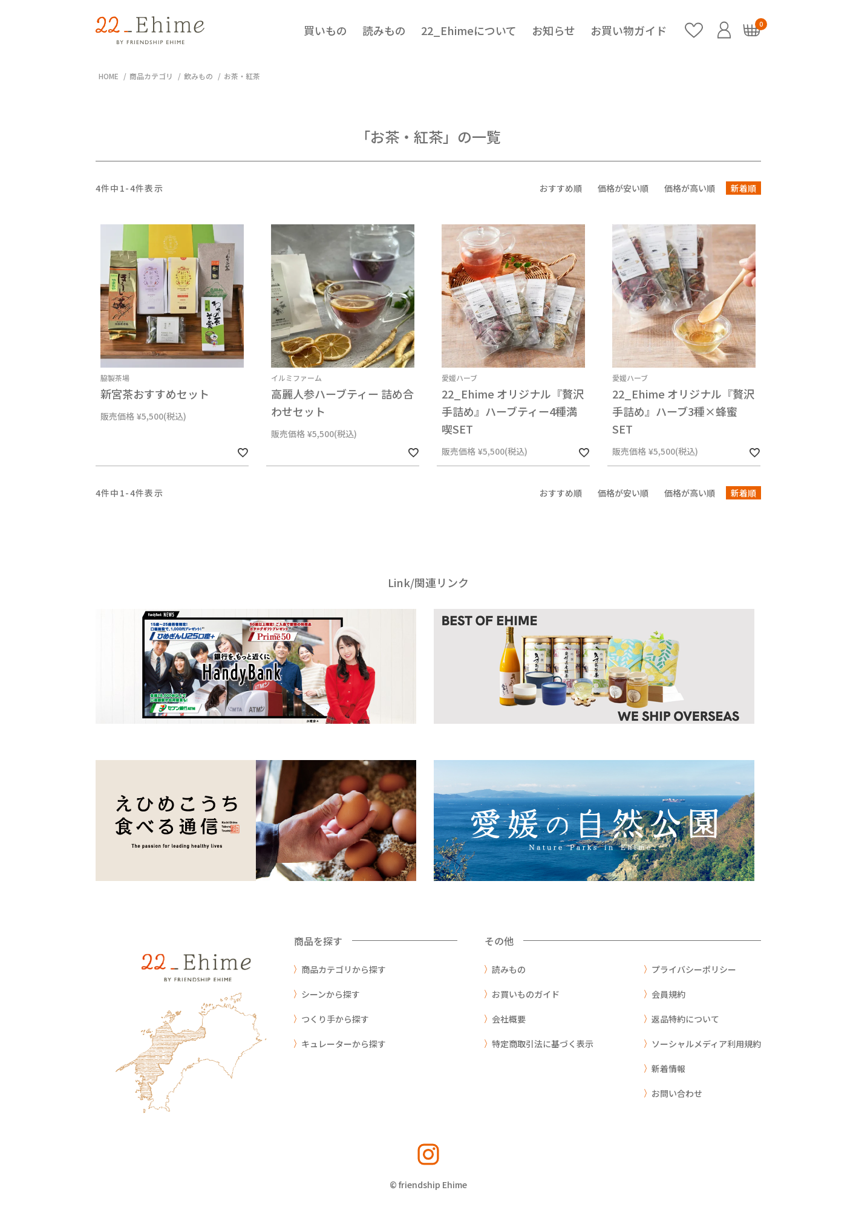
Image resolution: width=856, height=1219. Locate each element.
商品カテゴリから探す (343, 969)
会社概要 (509, 1019)
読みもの (384, 30)
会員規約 (668, 994)
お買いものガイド (526, 994)
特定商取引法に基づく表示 (542, 1044)
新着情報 (668, 1068)
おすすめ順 (561, 188)
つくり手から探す (335, 1019)
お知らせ (553, 30)
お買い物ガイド (628, 30)
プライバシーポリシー (694, 969)
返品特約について (685, 1019)
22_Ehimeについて (469, 30)
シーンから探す (330, 994)
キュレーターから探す (343, 1044)
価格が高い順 (689, 188)
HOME (109, 76)
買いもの (325, 30)
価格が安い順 (623, 188)
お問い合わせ (677, 1093)
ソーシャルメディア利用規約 (706, 1044)
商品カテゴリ (151, 76)
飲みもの (198, 76)
